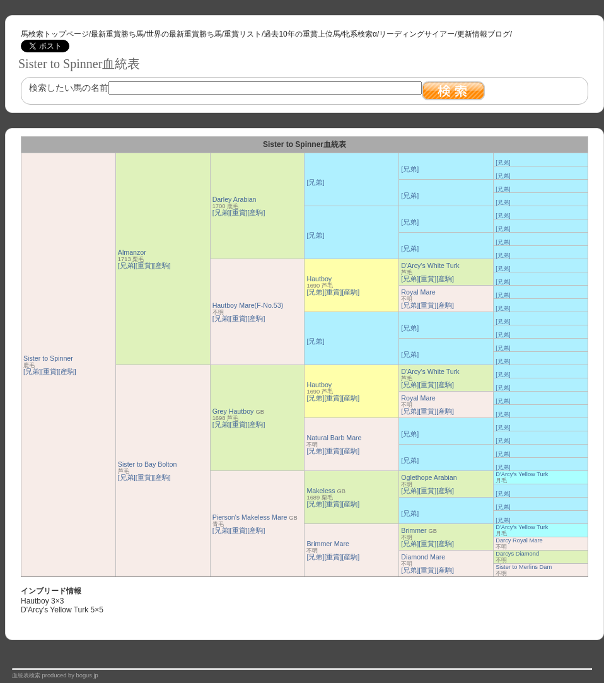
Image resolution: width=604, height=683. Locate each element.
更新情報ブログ (483, 34)
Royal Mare (418, 292)
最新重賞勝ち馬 (117, 34)
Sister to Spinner (48, 358)
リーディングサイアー (417, 34)
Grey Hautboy (233, 411)
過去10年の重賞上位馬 (302, 34)
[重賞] (50, 371)
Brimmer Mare (327, 543)
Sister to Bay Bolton (147, 464)
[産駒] (67, 371)
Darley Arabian (234, 199)
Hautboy (319, 279)
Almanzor (132, 252)
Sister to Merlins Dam (524, 567)
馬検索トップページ (55, 34)
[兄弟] (32, 371)
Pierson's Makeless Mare (249, 517)
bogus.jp (87, 675)
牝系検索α (359, 34)
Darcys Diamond (517, 554)
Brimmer (413, 530)
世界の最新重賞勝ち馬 (184, 34)
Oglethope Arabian (428, 477)
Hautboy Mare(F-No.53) (248, 305)
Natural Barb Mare (333, 437)
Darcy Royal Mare (519, 540)
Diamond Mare (423, 557)
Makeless (320, 490)
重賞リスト (243, 34)
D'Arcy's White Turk (430, 265)
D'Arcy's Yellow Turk (522, 474)
